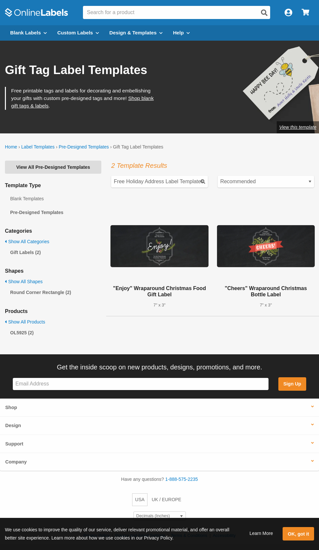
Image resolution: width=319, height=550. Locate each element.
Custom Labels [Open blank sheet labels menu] (78, 32)
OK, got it (298, 534)
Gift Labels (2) (25, 252)
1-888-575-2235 (181, 479)
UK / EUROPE (166, 499)
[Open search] (264, 13)
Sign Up (292, 383)
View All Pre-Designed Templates (53, 167)
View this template (297, 127)
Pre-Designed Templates (84, 146)
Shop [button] (11, 407)
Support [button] (14, 443)
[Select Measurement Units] (159, 516)
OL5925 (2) (22, 332)
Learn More (261, 533)
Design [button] (13, 425)
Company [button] (16, 461)
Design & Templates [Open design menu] (136, 32)
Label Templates (38, 146)
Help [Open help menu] (181, 32)
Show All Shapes (24, 281)
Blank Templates (27, 198)
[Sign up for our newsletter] (141, 384)
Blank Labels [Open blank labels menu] (28, 32)
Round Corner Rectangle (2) (40, 292)
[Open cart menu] (305, 12)
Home (11, 146)
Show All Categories (27, 241)
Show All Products (25, 321)
